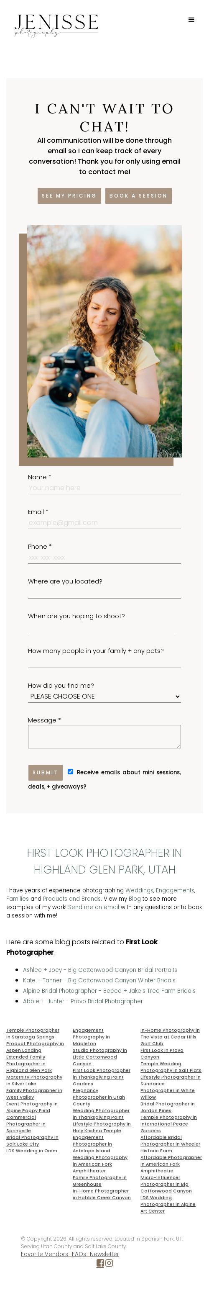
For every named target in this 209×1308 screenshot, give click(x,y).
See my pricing (69, 195)
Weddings (139, 890)
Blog (135, 899)
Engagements (175, 890)
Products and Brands (72, 899)
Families (17, 899)
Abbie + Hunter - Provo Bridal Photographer (83, 1001)
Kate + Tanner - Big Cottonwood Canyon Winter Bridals (99, 980)
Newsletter (104, 1254)
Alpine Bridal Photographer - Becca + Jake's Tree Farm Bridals (109, 991)
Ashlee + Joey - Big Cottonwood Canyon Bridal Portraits (100, 970)
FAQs (79, 1254)
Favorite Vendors (44, 1254)
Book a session (139, 195)
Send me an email (93, 907)
